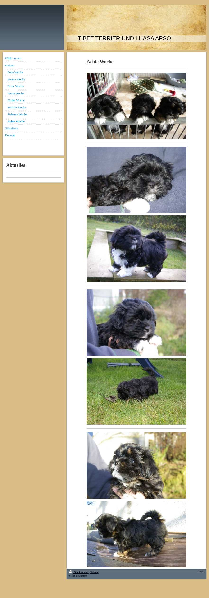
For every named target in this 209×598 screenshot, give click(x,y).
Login (201, 571)
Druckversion (79, 572)
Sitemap (94, 572)
